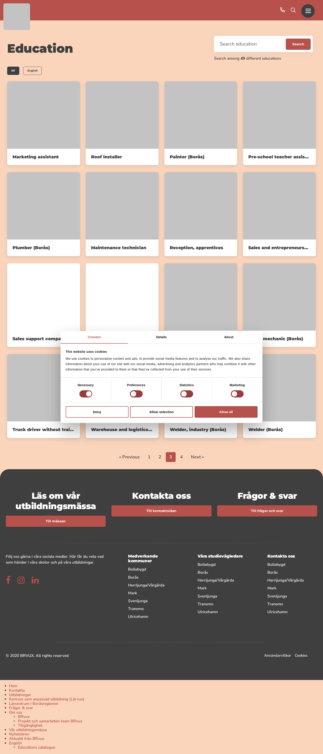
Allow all (226, 412)
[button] (308, 10)
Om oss (15, 712)
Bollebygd (151, 570)
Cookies (301, 655)
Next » (197, 457)
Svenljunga (151, 601)
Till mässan (55, 522)
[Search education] (249, 44)
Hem (13, 686)
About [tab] (228, 337)
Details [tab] (161, 337)
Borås (151, 577)
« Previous (129, 457)
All (14, 71)
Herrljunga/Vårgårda (151, 585)
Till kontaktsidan (161, 511)
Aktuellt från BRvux (26, 739)
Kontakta (17, 690)
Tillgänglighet (30, 726)
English (35, 71)
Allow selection (161, 412)
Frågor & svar (21, 708)
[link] (43, 124)
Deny (97, 412)
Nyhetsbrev (19, 734)
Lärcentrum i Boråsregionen (33, 704)
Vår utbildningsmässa (28, 730)
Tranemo (151, 609)
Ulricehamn (151, 617)
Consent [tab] (94, 337)
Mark (151, 593)
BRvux (24, 717)
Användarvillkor (277, 655)
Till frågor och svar (267, 511)
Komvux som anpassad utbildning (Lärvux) (46, 699)
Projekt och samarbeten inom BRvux (50, 721)
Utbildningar (20, 695)
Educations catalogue (36, 748)
